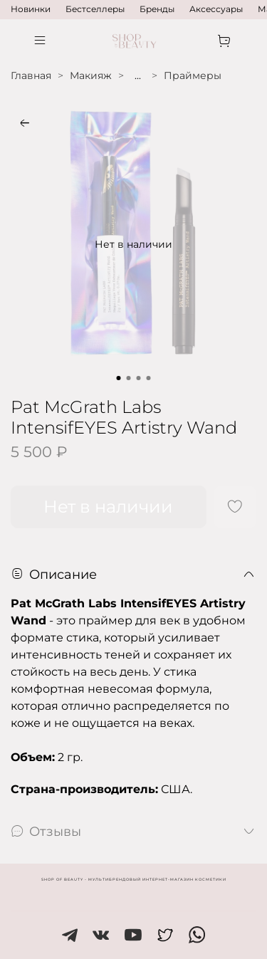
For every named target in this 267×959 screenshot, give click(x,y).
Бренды (157, 9)
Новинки (31, 9)
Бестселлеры (95, 9)
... (138, 75)
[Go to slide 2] (129, 378)
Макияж (91, 75)
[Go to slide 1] (119, 378)
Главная (31, 75)
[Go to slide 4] (149, 378)
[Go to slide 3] (139, 378)
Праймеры (192, 75)
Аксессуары (216, 9)
